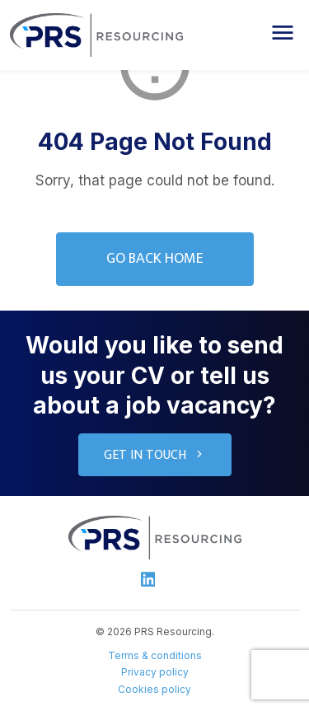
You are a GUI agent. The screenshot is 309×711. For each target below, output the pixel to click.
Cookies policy (154, 689)
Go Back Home (155, 258)
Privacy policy (155, 672)
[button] (282, 32)
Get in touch (155, 455)
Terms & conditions (155, 655)
